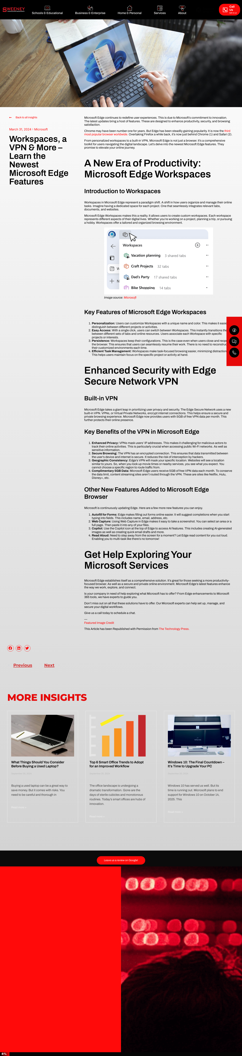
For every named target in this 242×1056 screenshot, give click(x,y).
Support (208, 9)
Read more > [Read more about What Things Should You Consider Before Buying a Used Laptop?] (18, 807)
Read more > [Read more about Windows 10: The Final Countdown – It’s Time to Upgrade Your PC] (175, 812)
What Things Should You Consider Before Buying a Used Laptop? (37, 764)
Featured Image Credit (99, 623)
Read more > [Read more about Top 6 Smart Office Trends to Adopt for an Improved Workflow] (97, 816)
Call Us (232, 8)
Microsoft (41, 129)
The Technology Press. (174, 629)
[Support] (198, 9)
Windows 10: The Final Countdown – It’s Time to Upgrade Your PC (196, 764)
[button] (10, 648)
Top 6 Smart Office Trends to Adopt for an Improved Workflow (116, 764)
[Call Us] (225, 9)
